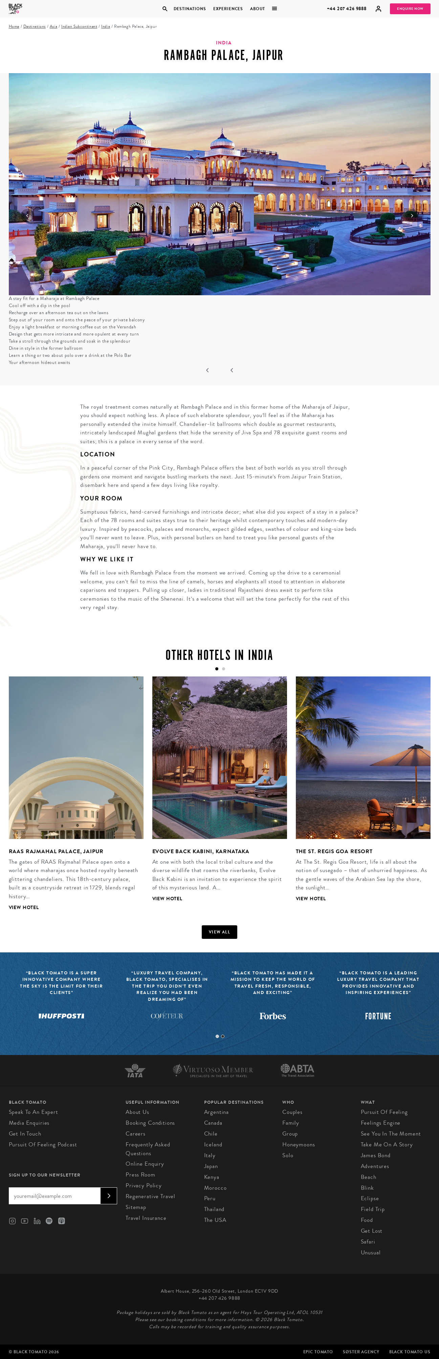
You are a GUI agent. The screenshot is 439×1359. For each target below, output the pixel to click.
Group (290, 1133)
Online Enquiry (145, 1164)
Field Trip (373, 1209)
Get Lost (372, 1231)
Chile (211, 1133)
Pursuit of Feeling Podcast (43, 1144)
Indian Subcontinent (79, 26)
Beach (368, 1177)
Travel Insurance (146, 1218)
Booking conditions (150, 1123)
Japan (211, 1166)
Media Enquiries (29, 1123)
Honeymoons (298, 1144)
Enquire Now (410, 8)
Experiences (228, 9)
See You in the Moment (391, 1133)
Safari (368, 1241)
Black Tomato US (410, 1352)
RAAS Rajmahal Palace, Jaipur (56, 851)
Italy (210, 1155)
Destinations (190, 9)
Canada (213, 1123)
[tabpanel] (72, 798)
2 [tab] (222, 1036)
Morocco (215, 1188)
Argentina (216, 1112)
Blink (367, 1188)
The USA (215, 1220)
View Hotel (24, 907)
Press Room (140, 1174)
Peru (210, 1198)
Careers (136, 1133)
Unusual (371, 1252)
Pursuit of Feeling (384, 1112)
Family (290, 1123)
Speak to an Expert (33, 1112)
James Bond (376, 1155)
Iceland (213, 1144)
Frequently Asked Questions (148, 1149)
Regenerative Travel (150, 1196)
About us (137, 1112)
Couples (292, 1112)
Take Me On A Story (387, 1144)
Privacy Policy (144, 1185)
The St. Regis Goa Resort (334, 851)
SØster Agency (361, 1352)
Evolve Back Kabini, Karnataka (201, 851)
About (257, 9)
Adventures (375, 1166)
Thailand (214, 1209)
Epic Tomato (318, 1352)
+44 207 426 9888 (347, 8)
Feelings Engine (381, 1123)
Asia (53, 26)
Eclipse (370, 1198)
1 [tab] (217, 1036)
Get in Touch (25, 1133)
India (105, 26)
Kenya (211, 1177)
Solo (287, 1155)
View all (219, 932)
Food (367, 1220)
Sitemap (136, 1207)
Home (14, 26)
